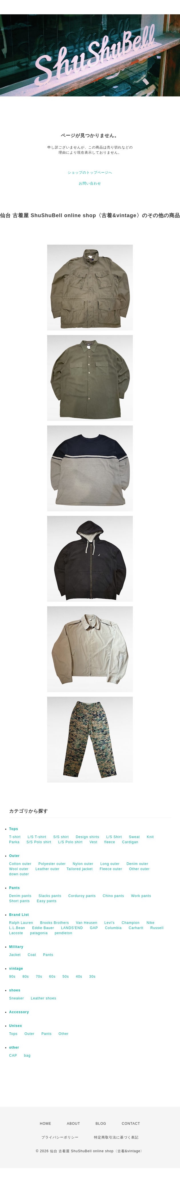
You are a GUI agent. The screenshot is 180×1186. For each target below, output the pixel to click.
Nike (151, 923)
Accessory (19, 1012)
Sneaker (16, 998)
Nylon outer (83, 864)
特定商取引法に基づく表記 (116, 1137)
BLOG (101, 1124)
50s (66, 977)
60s (52, 977)
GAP (94, 928)
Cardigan (130, 842)
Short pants (19, 901)
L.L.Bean (17, 928)
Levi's (109, 923)
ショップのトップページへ (90, 173)
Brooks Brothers (54, 923)
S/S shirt (61, 837)
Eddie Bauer (43, 928)
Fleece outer (111, 869)
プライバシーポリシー (60, 1137)
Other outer (139, 869)
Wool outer (19, 869)
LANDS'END (72, 928)
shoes (15, 990)
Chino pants (113, 896)
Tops (13, 829)
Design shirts (87, 837)
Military (16, 947)
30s (92, 977)
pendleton (63, 933)
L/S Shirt (114, 837)
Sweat (134, 837)
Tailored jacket (80, 869)
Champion (131, 923)
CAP (13, 1056)
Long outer (109, 864)
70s (39, 977)
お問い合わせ (90, 183)
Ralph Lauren (21, 923)
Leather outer (47, 869)
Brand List (19, 915)
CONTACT (131, 1124)
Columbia (113, 928)
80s (26, 977)
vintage (16, 969)
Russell (156, 928)
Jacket (15, 955)
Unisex (15, 1026)
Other (64, 1034)
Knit (150, 837)
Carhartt (136, 928)
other (14, 1048)
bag (27, 1056)
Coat (32, 955)
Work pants (141, 896)
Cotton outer (20, 864)
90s (12, 977)
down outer (19, 874)
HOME (45, 1124)
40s (79, 977)
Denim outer (137, 864)
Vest (93, 842)
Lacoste (16, 933)
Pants (14, 888)
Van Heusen (86, 923)
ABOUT (73, 1124)
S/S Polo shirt (39, 842)
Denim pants (20, 896)
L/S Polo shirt (70, 842)
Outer (14, 856)
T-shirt (15, 837)
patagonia (39, 933)
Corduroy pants (82, 896)
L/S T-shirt (37, 837)
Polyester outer (52, 864)
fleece (109, 842)
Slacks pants (50, 896)
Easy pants (47, 901)
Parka (14, 842)
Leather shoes (43, 998)
